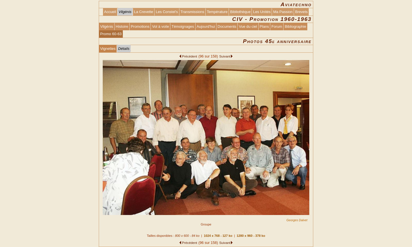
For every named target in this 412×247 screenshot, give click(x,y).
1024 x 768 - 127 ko (218, 235)
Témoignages (182, 26)
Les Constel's (167, 12)
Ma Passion (283, 12)
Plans (264, 26)
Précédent (189, 56)
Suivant (224, 56)
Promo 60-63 (111, 34)
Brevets (301, 12)
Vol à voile (160, 26)
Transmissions (192, 12)
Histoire (122, 26)
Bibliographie (295, 26)
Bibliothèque (240, 12)
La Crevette (143, 12)
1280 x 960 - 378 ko (251, 235)
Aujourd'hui (206, 26)
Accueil (110, 12)
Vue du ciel (248, 26)
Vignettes (107, 48)
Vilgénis (106, 26)
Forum (276, 26)
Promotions (140, 26)
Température (217, 12)
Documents (227, 26)
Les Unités (262, 12)
